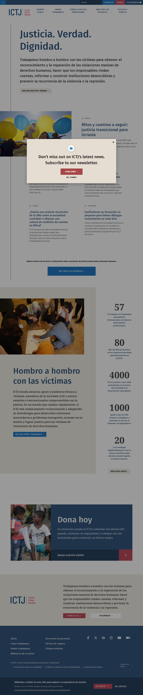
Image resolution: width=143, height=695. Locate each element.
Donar (120, 2)
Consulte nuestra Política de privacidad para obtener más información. (42, 690)
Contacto (108, 2)
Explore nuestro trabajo (34, 91)
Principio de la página (126, 665)
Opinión (35, 167)
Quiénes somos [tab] (40, 10)
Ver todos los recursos (72, 271)
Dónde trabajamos (20, 648)
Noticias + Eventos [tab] (123, 10)
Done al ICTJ (73, 616)
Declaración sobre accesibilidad (27, 667)
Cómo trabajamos (20, 643)
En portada (92, 206)
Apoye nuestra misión (71, 555)
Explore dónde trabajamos (28, 434)
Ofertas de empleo (55, 643)
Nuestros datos (119, 471)
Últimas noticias (54, 648)
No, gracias (120, 686)
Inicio (14, 638)
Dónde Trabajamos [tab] (58, 10)
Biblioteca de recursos (22, 653)
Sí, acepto (101, 686)
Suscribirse (133, 2)
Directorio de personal (57, 638)
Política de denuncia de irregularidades (63, 667)
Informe (87, 118)
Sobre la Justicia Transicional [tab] (78, 10)
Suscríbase (104, 616)
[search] (3, 2)
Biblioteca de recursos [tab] (102, 10)
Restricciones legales (94, 667)
